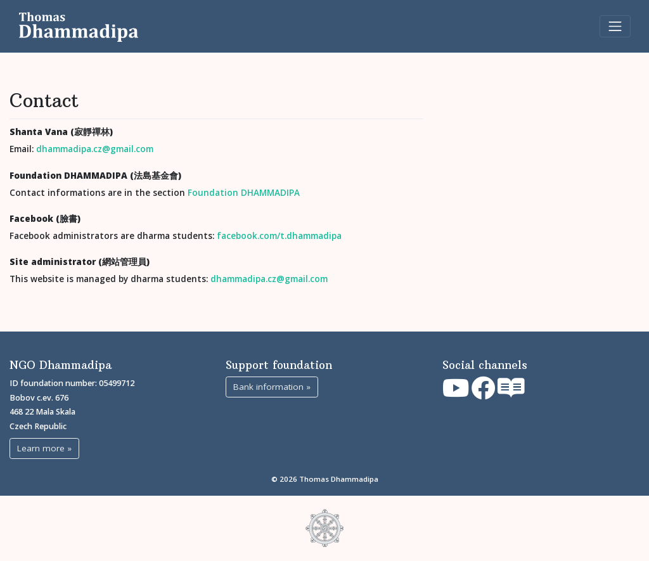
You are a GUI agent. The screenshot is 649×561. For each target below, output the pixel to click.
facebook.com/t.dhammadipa (279, 236)
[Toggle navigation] (615, 26)
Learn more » (44, 448)
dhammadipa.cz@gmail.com (94, 149)
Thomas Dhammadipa (338, 479)
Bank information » (272, 386)
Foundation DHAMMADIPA (244, 192)
